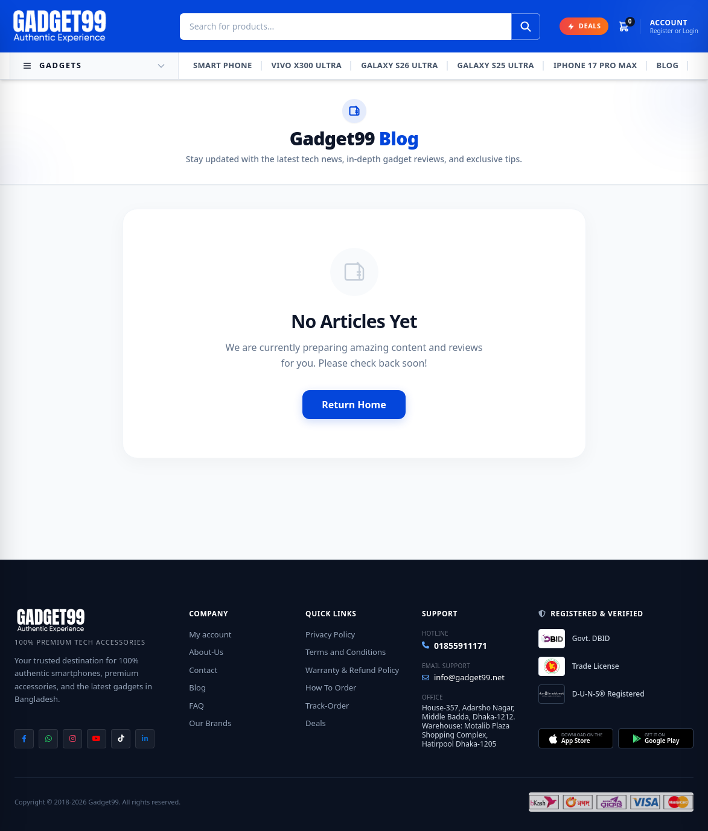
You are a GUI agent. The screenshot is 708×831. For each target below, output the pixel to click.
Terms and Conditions (345, 651)
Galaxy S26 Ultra (399, 65)
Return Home (354, 404)
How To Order (330, 687)
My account (210, 634)
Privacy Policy (330, 634)
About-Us (206, 651)
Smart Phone (222, 65)
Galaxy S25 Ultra (496, 65)
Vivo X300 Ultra (307, 65)
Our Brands (210, 723)
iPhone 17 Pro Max (595, 65)
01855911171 (454, 645)
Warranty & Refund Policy (352, 670)
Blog (668, 65)
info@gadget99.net (463, 677)
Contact (203, 670)
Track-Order (327, 705)
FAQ (196, 705)
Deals (315, 723)
